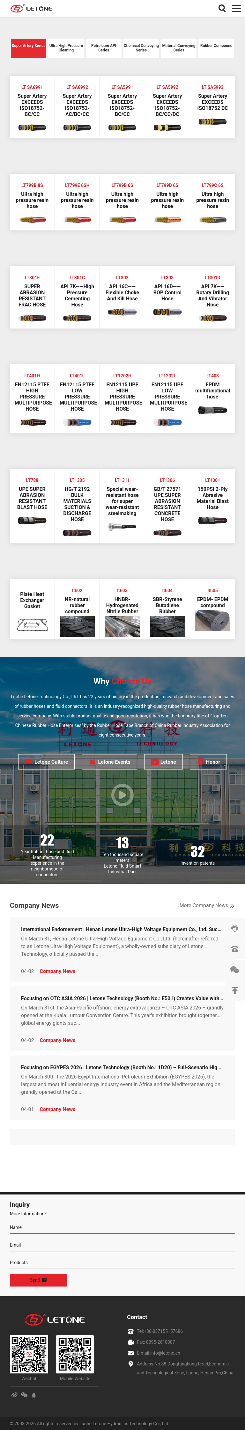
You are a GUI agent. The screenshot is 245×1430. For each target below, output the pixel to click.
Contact (137, 1317)
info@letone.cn (165, 1353)
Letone (163, 762)
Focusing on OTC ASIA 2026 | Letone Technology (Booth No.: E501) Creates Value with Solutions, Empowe (122, 998)
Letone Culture (46, 762)
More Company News (207, 905)
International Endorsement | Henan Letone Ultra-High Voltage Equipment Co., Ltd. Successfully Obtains (122, 929)
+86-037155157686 (163, 1331)
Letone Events (109, 762)
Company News (57, 971)
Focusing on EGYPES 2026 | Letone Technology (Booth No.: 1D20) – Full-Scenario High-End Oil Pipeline (122, 1067)
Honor (208, 762)
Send (38, 1280)
